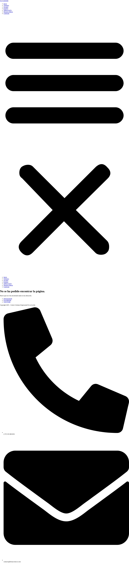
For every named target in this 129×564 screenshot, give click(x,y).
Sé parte (6, 7)
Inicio (5, 4)
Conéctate (6, 13)
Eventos (6, 8)
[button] (64, 145)
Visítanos (6, 5)
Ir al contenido (4, 1)
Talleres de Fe (8, 10)
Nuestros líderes (8, 12)
